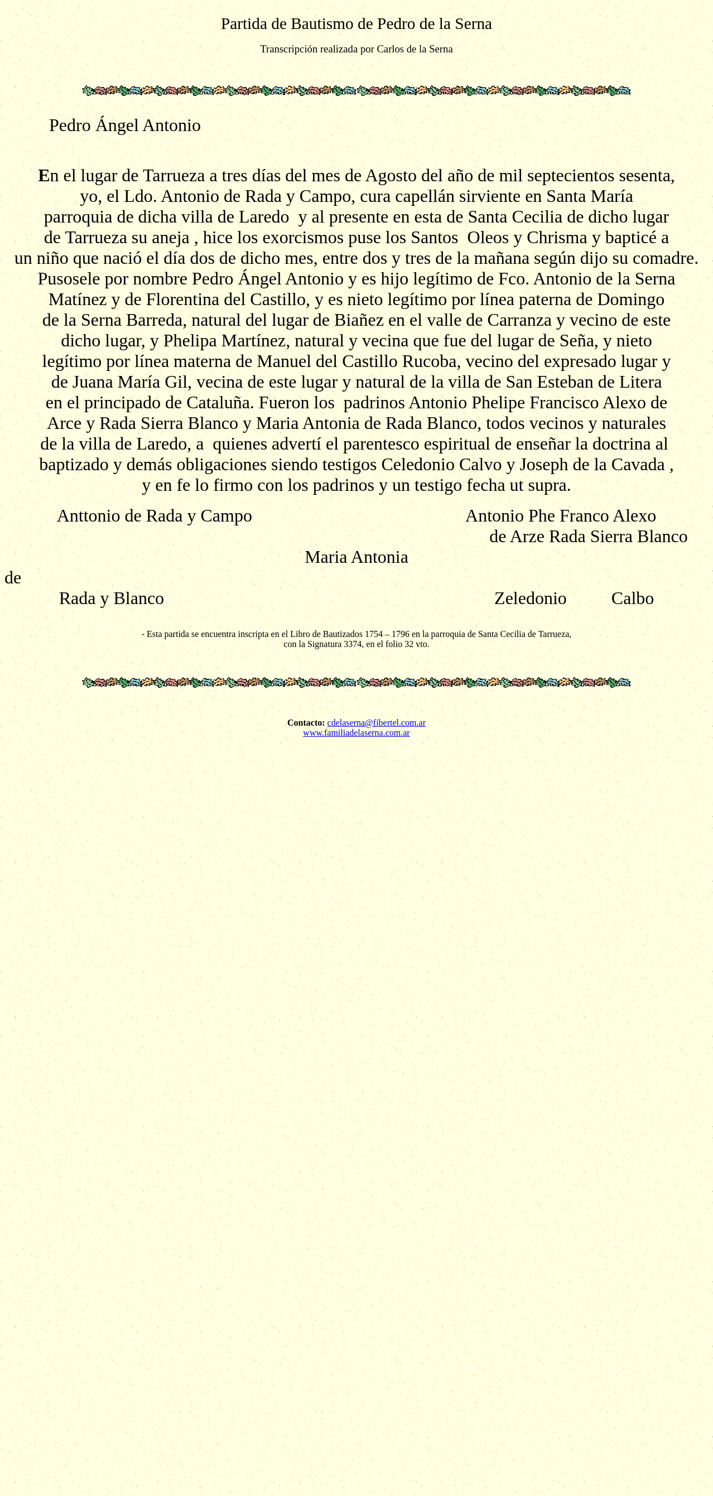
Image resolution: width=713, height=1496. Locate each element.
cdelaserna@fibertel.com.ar (376, 722)
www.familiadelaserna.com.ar (356, 732)
